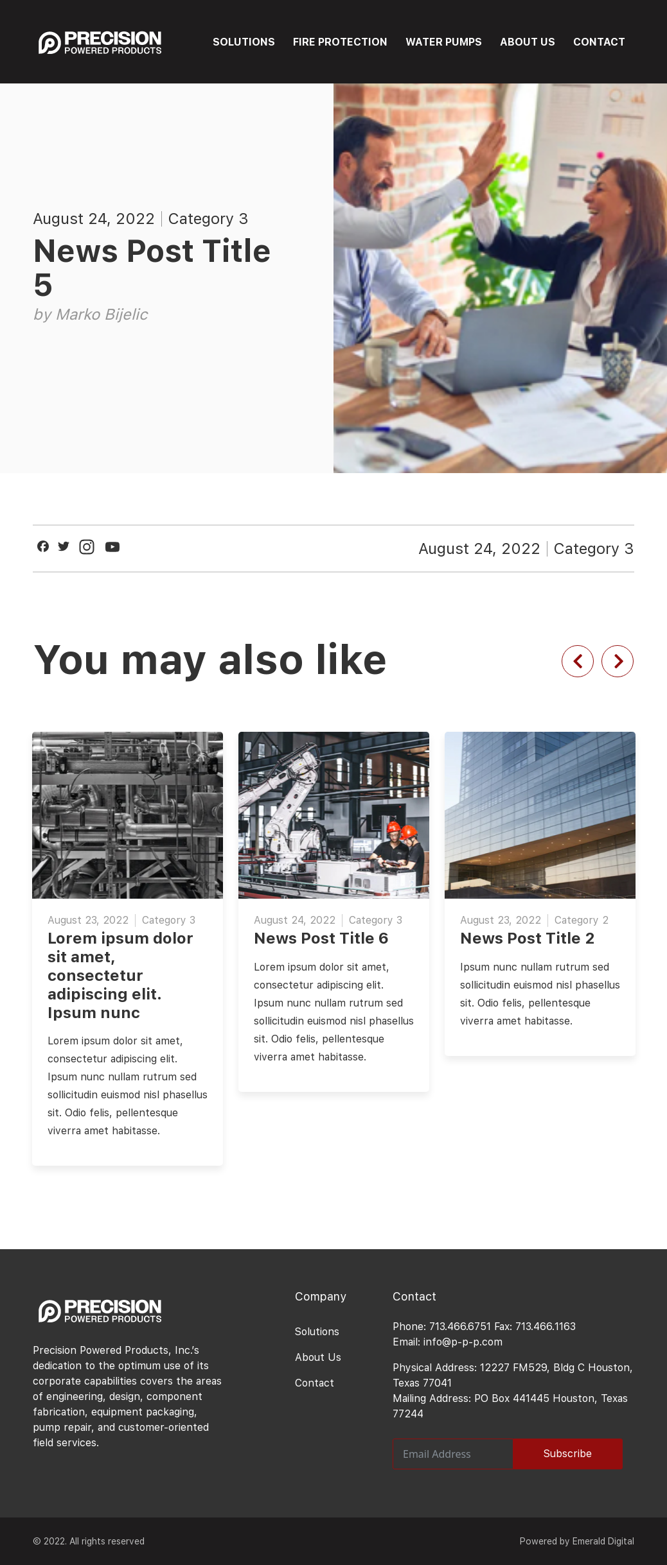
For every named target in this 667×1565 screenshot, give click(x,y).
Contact (314, 1383)
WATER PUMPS (443, 42)
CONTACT (599, 42)
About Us (318, 1357)
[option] (333, 902)
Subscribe (568, 1454)
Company (320, 1296)
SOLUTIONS (244, 42)
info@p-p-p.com (462, 1342)
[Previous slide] (578, 661)
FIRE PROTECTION (340, 42)
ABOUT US (527, 42)
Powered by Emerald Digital (577, 1541)
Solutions (317, 1332)
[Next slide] (617, 661)
